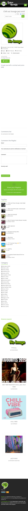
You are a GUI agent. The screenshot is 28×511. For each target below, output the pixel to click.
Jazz (8, 53)
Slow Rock (10, 237)
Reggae (5, 297)
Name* (2, 143)
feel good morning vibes (13, 231)
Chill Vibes (14, 421)
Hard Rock (6, 283)
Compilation (6, 274)
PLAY (5, 61)
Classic (5, 273)
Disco (5, 278)
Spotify (2, 496)
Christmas (5, 271)
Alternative (6, 266)
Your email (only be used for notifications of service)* (13, 148)
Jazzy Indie (14, 458)
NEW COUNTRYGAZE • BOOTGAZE (16, 208)
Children (5, 268)
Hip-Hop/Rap (6, 287)
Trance (5, 306)
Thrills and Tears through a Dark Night (16, 203)
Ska (4, 301)
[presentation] (12, 170)
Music (17, 14)
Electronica (6, 280)
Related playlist (16, 53)
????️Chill (14, 348)
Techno (5, 304)
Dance (5, 276)
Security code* (4, 166)
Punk (5, 296)
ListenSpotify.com (5, 501)
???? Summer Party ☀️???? (14, 243)
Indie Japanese (11, 226)
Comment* (3, 154)
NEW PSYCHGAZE (12, 214)
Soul (4, 303)
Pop (4, 294)
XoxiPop (10, 248)
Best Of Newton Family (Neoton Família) (17, 220)
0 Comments (4, 48)
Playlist (22, 14)
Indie (5, 290)
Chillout (4, 53)
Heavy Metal (6, 285)
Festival (5, 282)
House (5, 289)
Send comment (5, 175)
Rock (5, 299)
